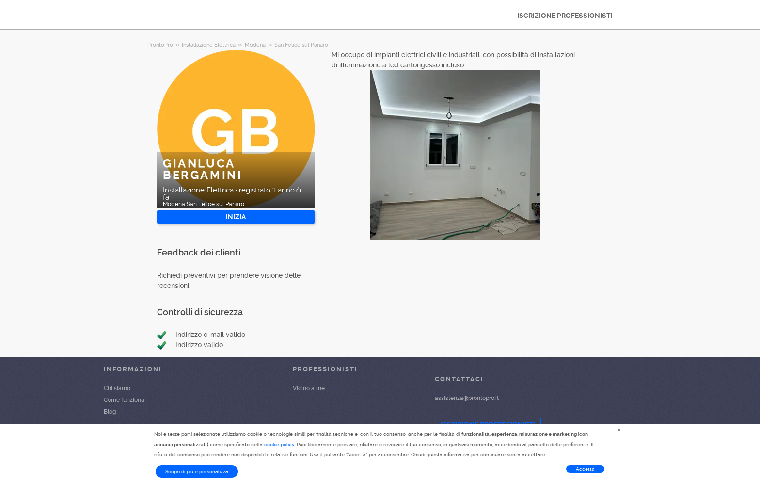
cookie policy (279, 444)
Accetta (585, 469)
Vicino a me (309, 388)
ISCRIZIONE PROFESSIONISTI (565, 15)
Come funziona (124, 400)
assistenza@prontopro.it (467, 398)
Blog (110, 411)
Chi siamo (117, 388)
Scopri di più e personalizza (196, 471)
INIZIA (236, 217)
